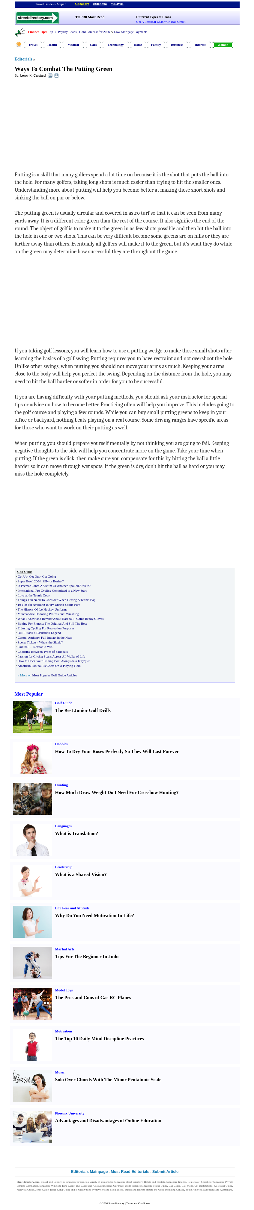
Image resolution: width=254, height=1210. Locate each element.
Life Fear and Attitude (72, 908)
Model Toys (64, 990)
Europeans (209, 1189)
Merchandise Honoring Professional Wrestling (48, 614)
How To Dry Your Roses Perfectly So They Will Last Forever (117, 751)
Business (177, 44)
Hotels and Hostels (154, 1181)
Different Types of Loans (153, 17)
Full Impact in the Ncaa (56, 637)
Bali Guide (174, 1185)
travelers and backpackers (109, 1189)
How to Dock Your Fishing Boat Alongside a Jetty (51, 661)
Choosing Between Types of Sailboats (43, 651)
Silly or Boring (52, 581)
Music (59, 1072)
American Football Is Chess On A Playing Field (49, 665)
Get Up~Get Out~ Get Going (37, 576)
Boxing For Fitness (30, 623)
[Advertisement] (63, 126)
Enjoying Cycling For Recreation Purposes (46, 628)
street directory (134, 1181)
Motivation (63, 1031)
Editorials (23, 59)
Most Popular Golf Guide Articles (54, 675)
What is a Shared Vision (79, 874)
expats (128, 1189)
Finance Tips (37, 32)
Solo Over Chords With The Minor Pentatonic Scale (108, 1079)
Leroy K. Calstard (33, 75)
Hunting (61, 785)
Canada (180, 1189)
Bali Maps (187, 1185)
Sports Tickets (27, 642)
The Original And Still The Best (66, 623)
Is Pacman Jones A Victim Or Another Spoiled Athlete (53, 585)
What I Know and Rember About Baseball (45, 618)
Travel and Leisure (51, 1181)
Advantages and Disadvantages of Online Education (108, 1120)
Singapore (82, 3)
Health (52, 44)
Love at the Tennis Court (34, 595)
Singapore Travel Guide (154, 1185)
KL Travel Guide (223, 1185)
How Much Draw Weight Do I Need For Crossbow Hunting (115, 792)
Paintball (23, 647)
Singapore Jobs (25, 1193)
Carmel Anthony (28, 637)
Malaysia (117, 3)
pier (87, 661)
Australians (226, 1189)
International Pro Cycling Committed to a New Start (52, 590)
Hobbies (61, 744)
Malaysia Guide (25, 1189)
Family (156, 44)
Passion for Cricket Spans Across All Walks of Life (51, 656)
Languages (63, 826)
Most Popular (29, 693)
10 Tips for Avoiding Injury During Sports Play (49, 604)
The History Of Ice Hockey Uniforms (42, 609)
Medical (73, 44)
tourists (141, 1189)
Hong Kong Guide (60, 1189)
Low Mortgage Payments (130, 32)
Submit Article (165, 1171)
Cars (93, 44)
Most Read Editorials (130, 1171)
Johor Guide (42, 1189)
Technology (116, 44)
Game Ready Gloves (89, 618)
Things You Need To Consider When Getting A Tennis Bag (56, 600)
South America (194, 1189)
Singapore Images (176, 1181)
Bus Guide (81, 1185)
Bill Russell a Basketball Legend (39, 632)
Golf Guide (63, 703)
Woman (223, 44)
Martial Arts (64, 949)
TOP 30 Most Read (89, 17)
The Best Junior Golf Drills (83, 710)
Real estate (194, 1181)
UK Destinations (203, 1185)
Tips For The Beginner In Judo (87, 956)
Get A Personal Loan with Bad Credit (160, 21)
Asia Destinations (102, 1185)
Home (138, 44)
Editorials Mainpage (89, 1171)
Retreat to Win (42, 647)
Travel (32, 44)
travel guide (124, 1185)
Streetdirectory (116, 1203)
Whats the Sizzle (50, 642)
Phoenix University (70, 1113)
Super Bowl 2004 (29, 581)
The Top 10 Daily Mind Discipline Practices (99, 1038)
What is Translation (75, 833)
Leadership (64, 867)
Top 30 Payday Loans (62, 32)
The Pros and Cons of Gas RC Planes (93, 997)
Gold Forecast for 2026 (94, 32)
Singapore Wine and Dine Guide (56, 1185)
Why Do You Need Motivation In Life (93, 915)
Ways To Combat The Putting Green (64, 68)
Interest (200, 44)
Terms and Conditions (138, 1203)
